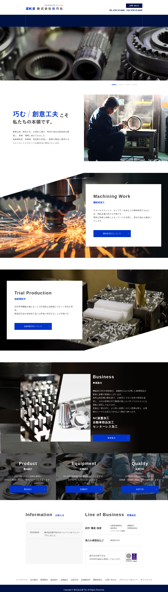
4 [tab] (135, 80)
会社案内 (47, 18)
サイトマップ (146, 576)
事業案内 (62, 18)
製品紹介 (76, 18)
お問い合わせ (110, 576)
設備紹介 (91, 18)
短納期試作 (120, 18)
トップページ (33, 18)
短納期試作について (33, 322)
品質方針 (106, 18)
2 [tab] (121, 80)
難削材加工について (112, 229)
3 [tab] (128, 80)
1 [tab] (114, 80)
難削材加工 (135, 18)
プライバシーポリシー (128, 576)
